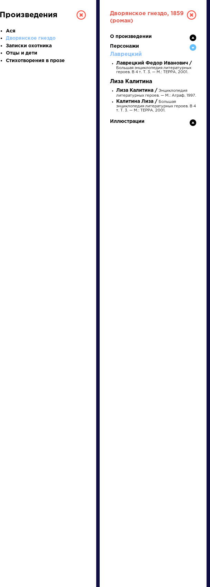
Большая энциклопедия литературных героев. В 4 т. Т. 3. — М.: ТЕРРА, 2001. (154, 68)
